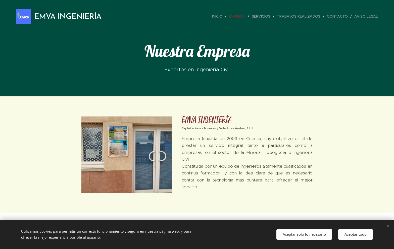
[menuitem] (218, 16)
